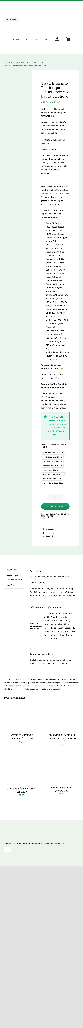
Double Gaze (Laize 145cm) (52, 457)
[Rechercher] (11, 19)
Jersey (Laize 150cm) (50, 470)
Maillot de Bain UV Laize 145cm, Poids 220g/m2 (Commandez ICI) (57, 356)
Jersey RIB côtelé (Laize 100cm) (54, 474)
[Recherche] (7, 19)
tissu (58, 518)
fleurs (54, 518)
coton (49, 518)
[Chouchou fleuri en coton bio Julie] (21, 758)
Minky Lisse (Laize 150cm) (51, 479)
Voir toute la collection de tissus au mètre (49, 577)
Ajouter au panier (55, 506)
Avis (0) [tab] (10, 585)
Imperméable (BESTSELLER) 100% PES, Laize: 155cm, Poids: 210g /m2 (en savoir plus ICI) (55, 248)
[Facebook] (47, 529)
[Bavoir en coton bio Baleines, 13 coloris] (21, 706)
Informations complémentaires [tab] (14, 578)
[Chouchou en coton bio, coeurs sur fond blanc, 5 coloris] (61, 706)
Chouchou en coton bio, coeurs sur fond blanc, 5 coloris (61, 738)
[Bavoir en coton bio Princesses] (61, 758)
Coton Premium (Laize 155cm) (53, 453)
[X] (47, 532)
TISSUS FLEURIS (47, 516)
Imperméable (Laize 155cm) (52, 466)
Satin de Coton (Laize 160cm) (53, 483)
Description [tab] (11, 570)
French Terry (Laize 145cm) (52, 461)
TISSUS (52, 514)
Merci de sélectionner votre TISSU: (53, 445)
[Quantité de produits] (55, 497)
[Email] (47, 536)
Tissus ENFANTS (62, 514)
